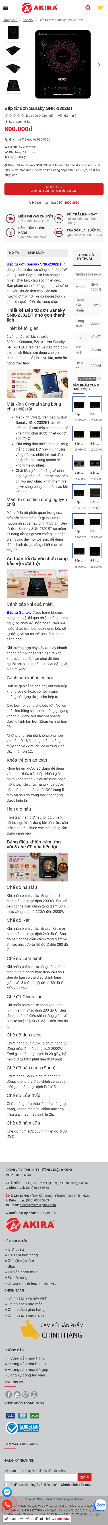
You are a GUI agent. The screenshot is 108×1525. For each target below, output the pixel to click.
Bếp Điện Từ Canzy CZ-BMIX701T (95, 472)
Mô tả (14, 252)
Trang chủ (10, 20)
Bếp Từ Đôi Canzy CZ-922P (79, 414)
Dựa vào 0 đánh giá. (40, 115)
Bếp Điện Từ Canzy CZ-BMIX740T (79, 472)
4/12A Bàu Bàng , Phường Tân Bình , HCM (60, 1195)
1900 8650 (71, 202)
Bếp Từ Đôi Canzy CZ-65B (79, 502)
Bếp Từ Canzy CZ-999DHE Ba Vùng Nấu (95, 560)
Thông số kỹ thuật (85, 257)
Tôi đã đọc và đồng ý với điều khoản (47, 1485)
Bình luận (36, 252)
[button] (99, 65)
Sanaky (28, 20)
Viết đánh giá (67, 115)
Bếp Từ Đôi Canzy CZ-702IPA (79, 443)
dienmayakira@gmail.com (38, 1205)
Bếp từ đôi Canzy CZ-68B (79, 531)
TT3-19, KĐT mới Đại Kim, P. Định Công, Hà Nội (54, 1183)
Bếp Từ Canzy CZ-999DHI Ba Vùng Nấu (79, 560)
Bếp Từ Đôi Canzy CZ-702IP (95, 414)
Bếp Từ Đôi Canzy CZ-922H (95, 443)
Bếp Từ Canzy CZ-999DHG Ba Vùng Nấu (95, 531)
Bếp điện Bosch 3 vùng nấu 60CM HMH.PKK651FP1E (95, 502)
